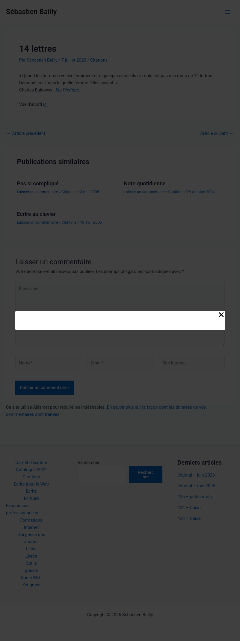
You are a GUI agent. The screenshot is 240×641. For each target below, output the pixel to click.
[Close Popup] (221, 315)
